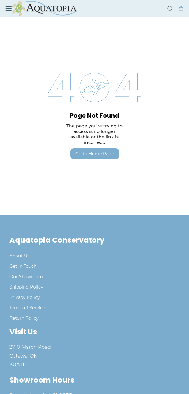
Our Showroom (26, 276)
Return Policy (24, 318)
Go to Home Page (94, 153)
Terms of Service (27, 308)
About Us (19, 256)
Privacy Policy (24, 297)
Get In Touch (22, 266)
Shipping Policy (26, 287)
